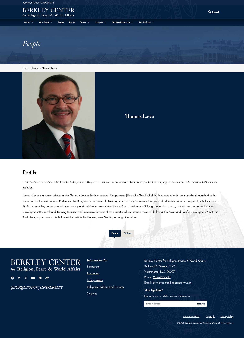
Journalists (93, 273)
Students (92, 293)
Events (72, 22)
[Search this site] (214, 12)
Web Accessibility (191, 316)
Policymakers (95, 280)
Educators (93, 267)
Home (25, 68)
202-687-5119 (162, 277)
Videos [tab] (129, 233)
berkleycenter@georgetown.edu (172, 282)
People (61, 22)
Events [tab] (116, 233)
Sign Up (201, 303)
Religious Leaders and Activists (105, 287)
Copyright (210, 316)
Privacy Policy (227, 316)
